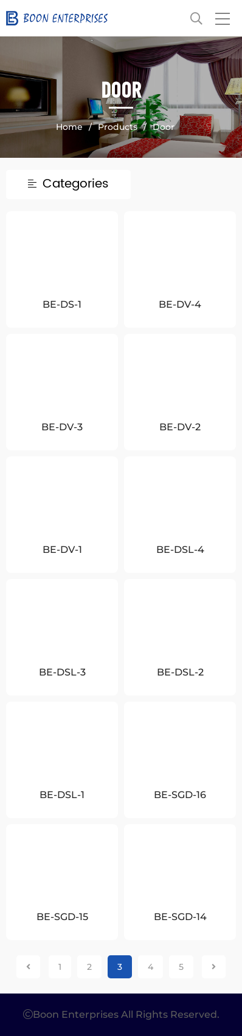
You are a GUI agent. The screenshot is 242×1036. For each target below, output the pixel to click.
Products (117, 126)
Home (69, 126)
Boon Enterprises (104, 18)
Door (164, 126)
